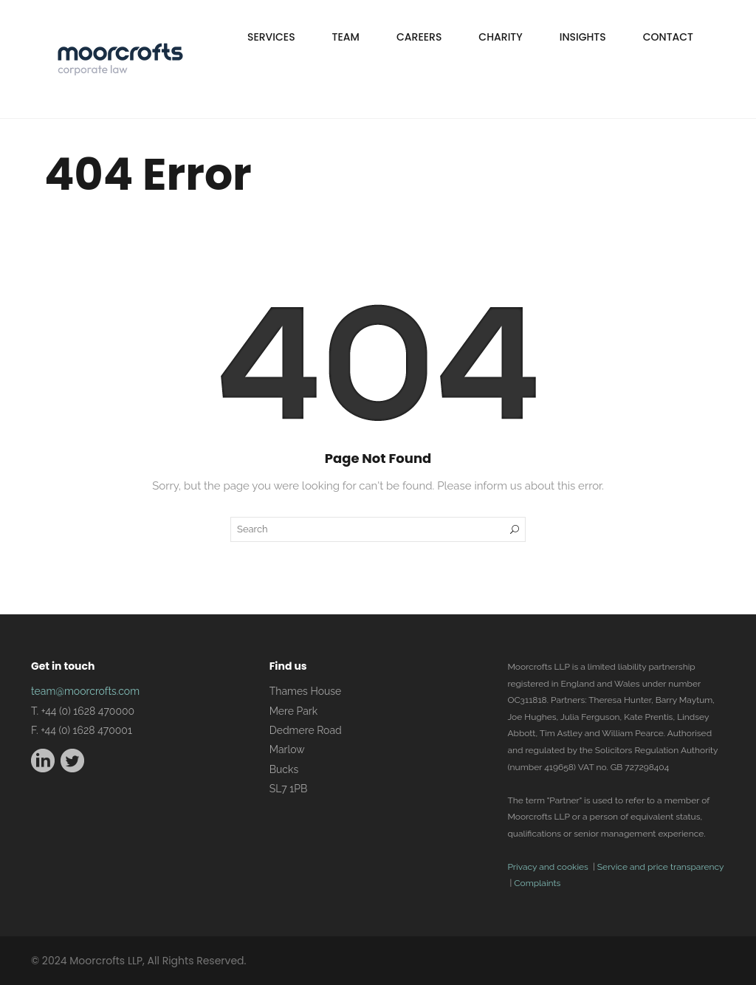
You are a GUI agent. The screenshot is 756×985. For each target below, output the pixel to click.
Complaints (537, 883)
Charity (500, 37)
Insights (583, 37)
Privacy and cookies (547, 867)
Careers (418, 37)
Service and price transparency (660, 867)
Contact (668, 37)
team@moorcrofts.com (85, 691)
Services (271, 37)
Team (346, 37)
